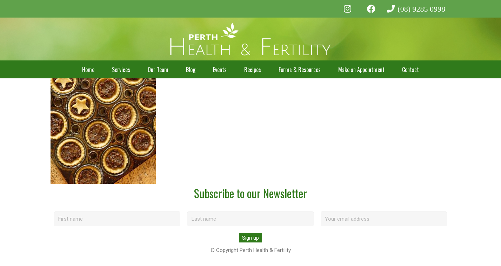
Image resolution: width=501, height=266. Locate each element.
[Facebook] (371, 8)
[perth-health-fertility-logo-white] (250, 39)
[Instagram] (347, 9)
